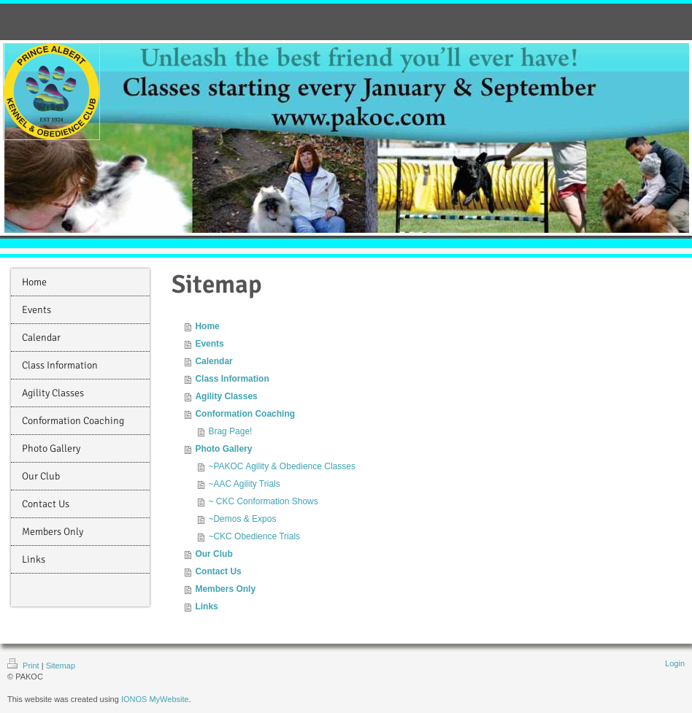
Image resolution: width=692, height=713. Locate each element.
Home (207, 326)
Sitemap (60, 665)
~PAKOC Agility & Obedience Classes (281, 466)
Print (24, 665)
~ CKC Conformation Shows (263, 501)
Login (675, 663)
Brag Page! (230, 431)
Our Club (213, 554)
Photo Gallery (223, 449)
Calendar (213, 361)
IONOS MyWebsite (155, 699)
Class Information (232, 379)
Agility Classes (226, 396)
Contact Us (218, 571)
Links (206, 606)
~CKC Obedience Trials (254, 536)
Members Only (225, 589)
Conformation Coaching (245, 414)
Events (209, 344)
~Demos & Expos (242, 519)
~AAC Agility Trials (244, 484)
